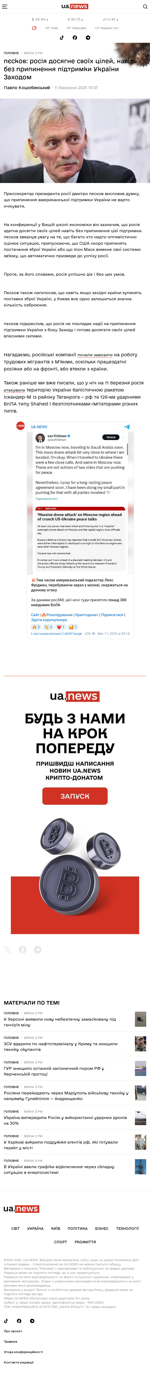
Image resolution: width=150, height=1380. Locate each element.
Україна (35, 1229)
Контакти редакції (18, 1362)
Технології (127, 1229)
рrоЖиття (85, 1242)
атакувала (14, 390)
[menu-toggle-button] (5, 6)
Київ (55, 1229)
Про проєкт (13, 1331)
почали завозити (95, 355)
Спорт (60, 1242)
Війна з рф (33, 53)
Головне (11, 53)
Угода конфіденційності (23, 1352)
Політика (78, 1229)
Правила (10, 1341)
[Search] (145, 6)
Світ (15, 1229)
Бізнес (102, 1229)
